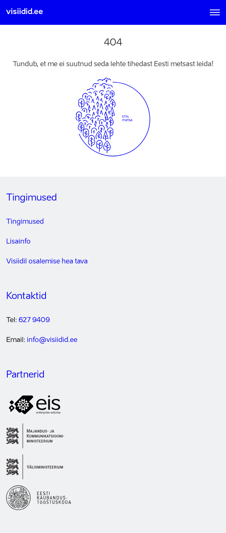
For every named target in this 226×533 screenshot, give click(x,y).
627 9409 (34, 320)
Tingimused (25, 222)
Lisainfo (18, 242)
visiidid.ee (24, 12)
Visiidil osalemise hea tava (47, 261)
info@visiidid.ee (52, 340)
